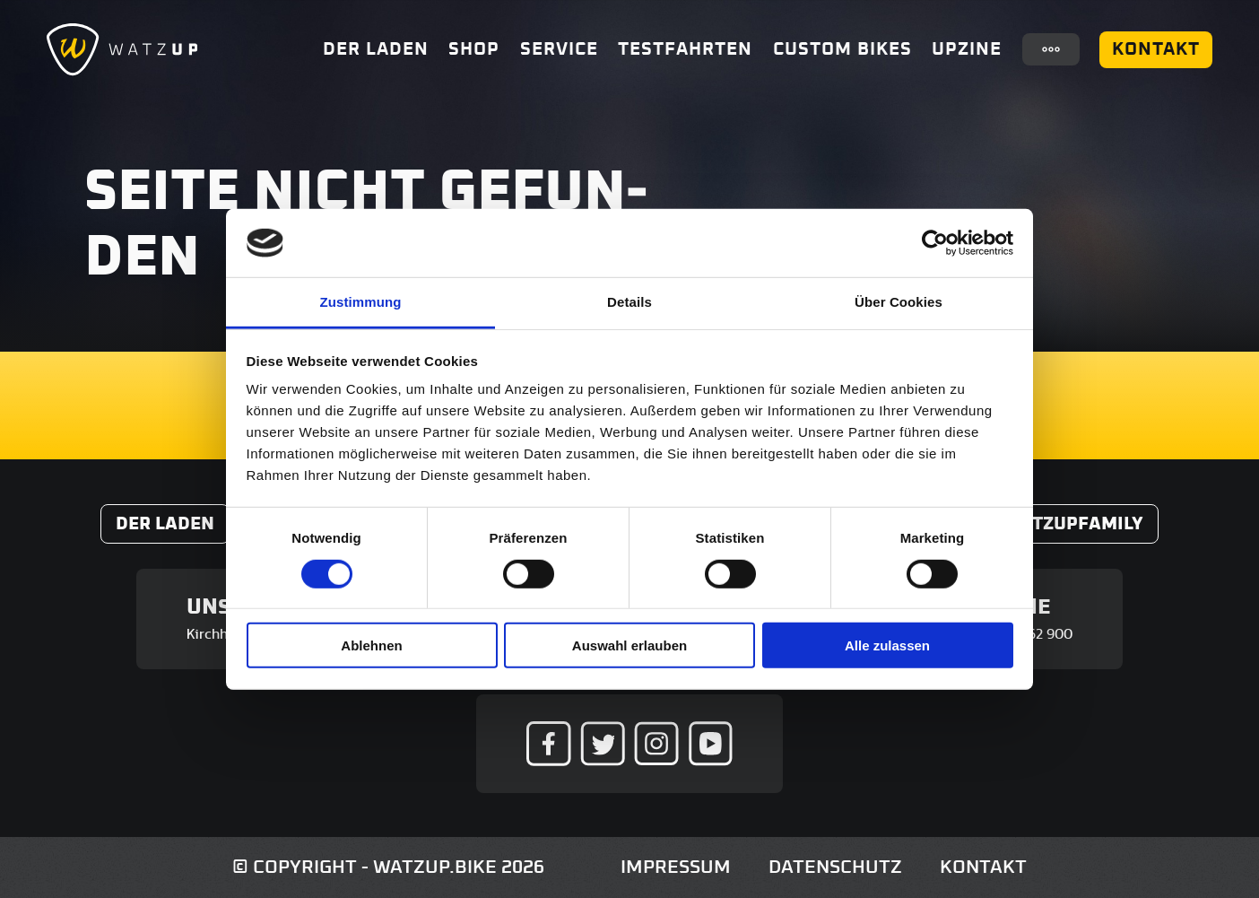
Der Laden (376, 49)
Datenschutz (835, 867)
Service (559, 49)
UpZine (967, 49)
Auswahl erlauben (629, 645)
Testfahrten (685, 49)
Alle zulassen (887, 645)
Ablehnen (371, 645)
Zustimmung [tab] (361, 302)
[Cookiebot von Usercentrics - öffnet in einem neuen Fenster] (934, 243)
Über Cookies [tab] (898, 302)
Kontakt (1156, 49)
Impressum (676, 867)
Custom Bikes (842, 49)
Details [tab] (629, 302)
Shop (473, 49)
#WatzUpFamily (1067, 524)
